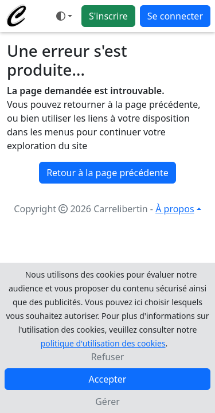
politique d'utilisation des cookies (103, 343)
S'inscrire (108, 16)
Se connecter (175, 16)
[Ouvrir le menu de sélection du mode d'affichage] (64, 16)
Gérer (107, 401)
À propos (174, 208)
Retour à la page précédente (107, 172)
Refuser (107, 356)
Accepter (108, 379)
